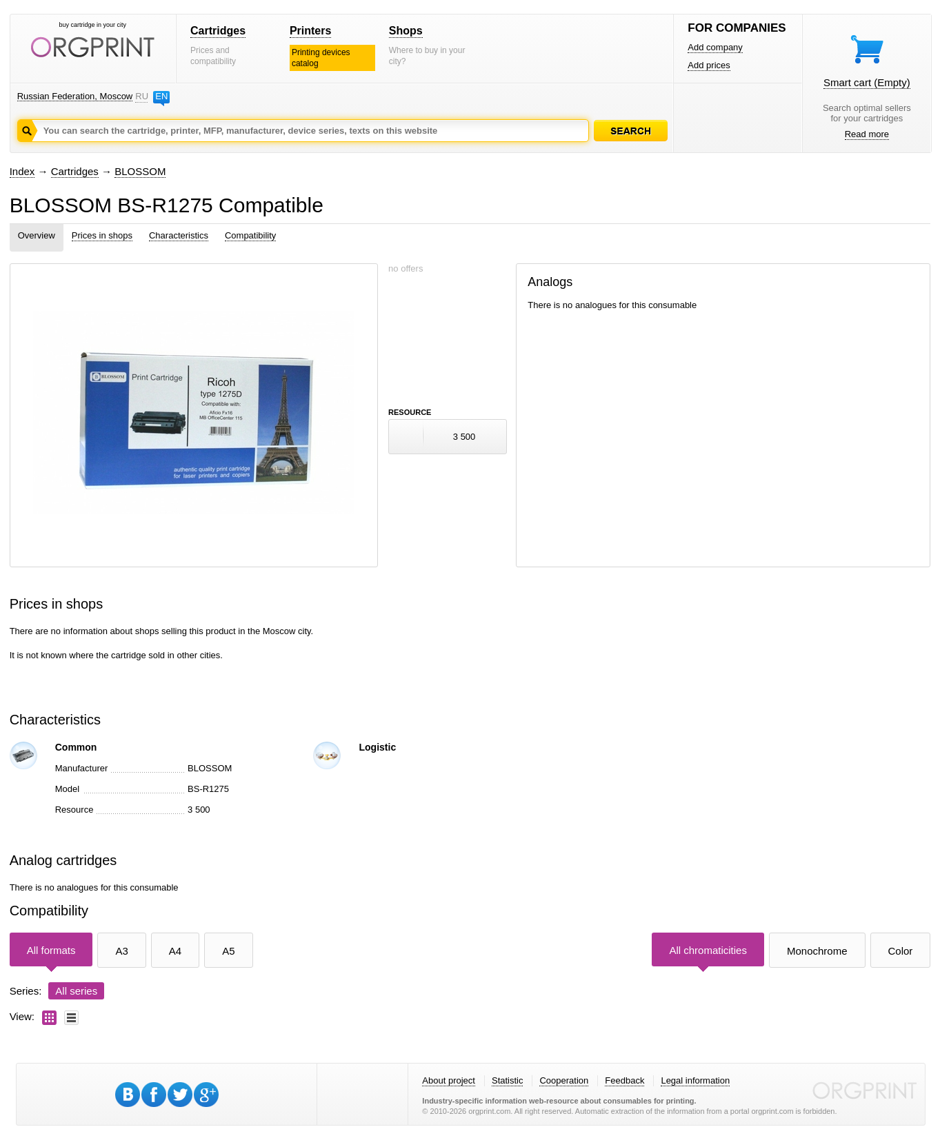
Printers (310, 31)
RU (141, 96)
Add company (715, 47)
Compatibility (250, 235)
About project (448, 1080)
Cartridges (218, 31)
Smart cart (866, 82)
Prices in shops (102, 235)
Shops (406, 31)
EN (161, 96)
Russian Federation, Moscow (75, 96)
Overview (36, 235)
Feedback (624, 1080)
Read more (867, 134)
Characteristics (178, 235)
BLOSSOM (140, 171)
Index (22, 171)
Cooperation (563, 1080)
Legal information (695, 1080)
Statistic (507, 1080)
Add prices (709, 65)
